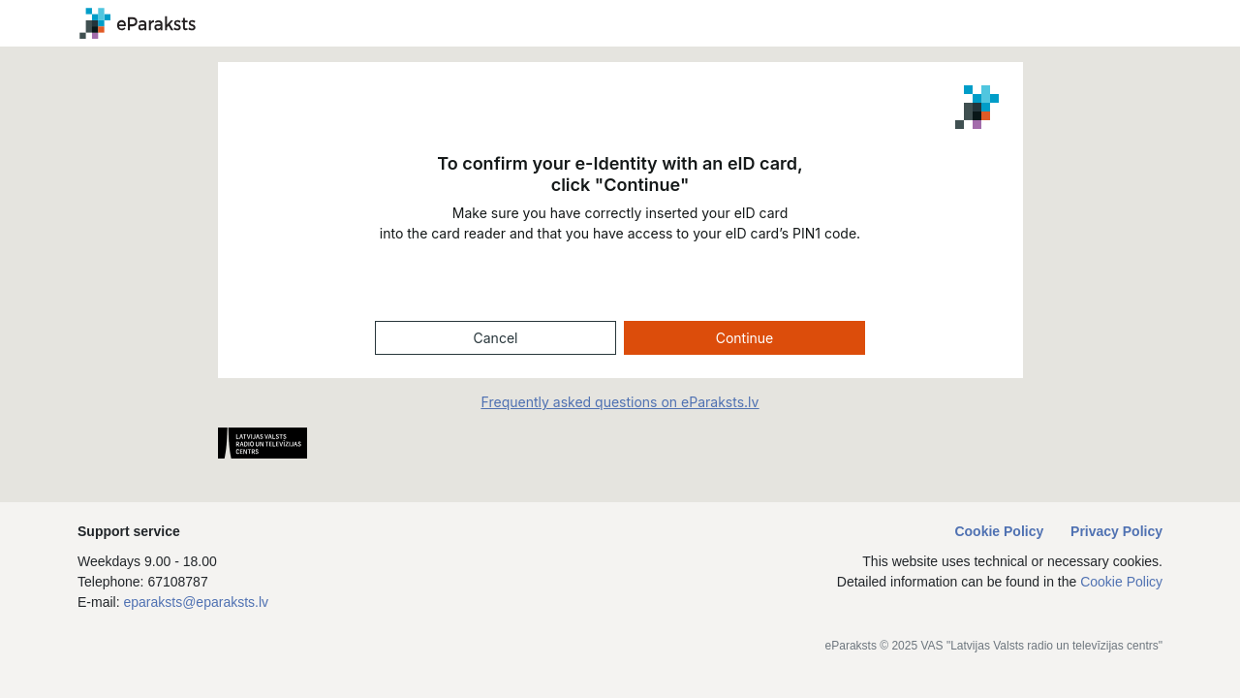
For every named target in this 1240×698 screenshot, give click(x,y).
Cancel (496, 338)
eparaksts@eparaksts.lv (195, 602)
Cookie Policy (1000, 531)
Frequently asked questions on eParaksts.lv (620, 402)
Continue (745, 338)
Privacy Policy (1116, 531)
